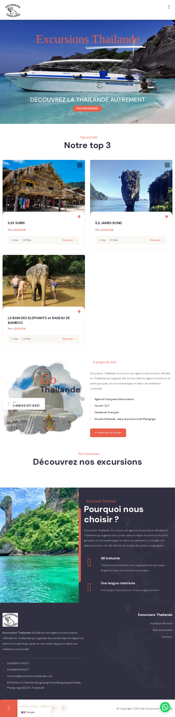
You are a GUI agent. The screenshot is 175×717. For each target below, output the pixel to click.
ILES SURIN (16, 223)
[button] (165, 707)
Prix (10, 230)
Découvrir (68, 240)
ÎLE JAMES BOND (108, 223)
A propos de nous (108, 443)
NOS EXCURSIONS (87, 108)
